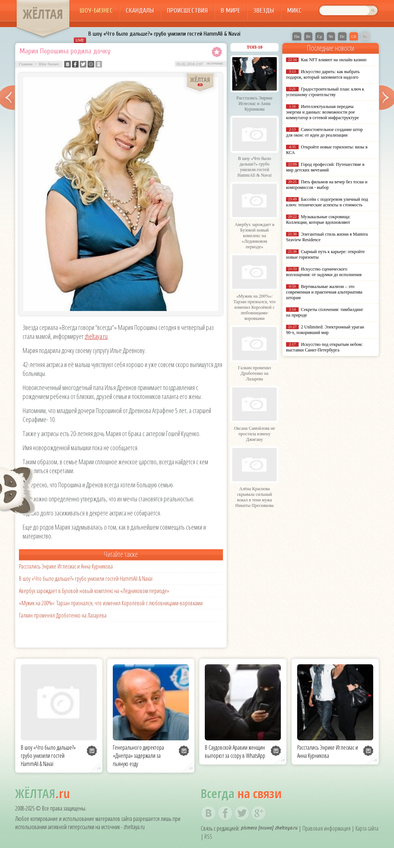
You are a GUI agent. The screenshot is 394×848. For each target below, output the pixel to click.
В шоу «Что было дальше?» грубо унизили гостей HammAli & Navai (164, 33)
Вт (308, 36)
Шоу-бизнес (96, 10)
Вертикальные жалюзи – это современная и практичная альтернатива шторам (324, 292)
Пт (342, 36)
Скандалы (140, 10)
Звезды (263, 10)
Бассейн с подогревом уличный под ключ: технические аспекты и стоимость (327, 202)
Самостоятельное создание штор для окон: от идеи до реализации (324, 132)
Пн (296, 36)
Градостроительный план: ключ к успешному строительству (325, 91)
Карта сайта (366, 828)
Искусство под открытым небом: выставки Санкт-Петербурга (324, 347)
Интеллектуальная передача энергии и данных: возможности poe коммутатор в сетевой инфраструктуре (322, 112)
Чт (331, 36)
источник (215, 63)
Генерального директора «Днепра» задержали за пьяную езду (138, 755)
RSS (208, 836)
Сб (353, 36)
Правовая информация (326, 828)
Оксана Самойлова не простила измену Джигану (254, 434)
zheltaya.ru (96, 336)
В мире (230, 10)
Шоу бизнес (49, 64)
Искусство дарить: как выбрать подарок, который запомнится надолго (322, 74)
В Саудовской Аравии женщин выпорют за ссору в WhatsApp (235, 751)
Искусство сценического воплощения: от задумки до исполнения (323, 271)
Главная (26, 64)
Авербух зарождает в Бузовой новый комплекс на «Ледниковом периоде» (94, 591)
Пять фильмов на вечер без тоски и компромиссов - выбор (326, 184)
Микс (294, 10)
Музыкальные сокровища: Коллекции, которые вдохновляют (318, 219)
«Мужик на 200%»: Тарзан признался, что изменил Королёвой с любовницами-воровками (111, 603)
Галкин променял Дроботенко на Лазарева (62, 615)
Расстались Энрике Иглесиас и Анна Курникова (66, 566)
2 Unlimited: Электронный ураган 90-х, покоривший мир (325, 329)
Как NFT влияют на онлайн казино (334, 59)
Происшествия (187, 10)
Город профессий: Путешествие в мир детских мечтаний (325, 167)
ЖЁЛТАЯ (43, 14)
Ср (319, 36)
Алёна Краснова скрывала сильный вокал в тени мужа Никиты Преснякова (254, 497)
